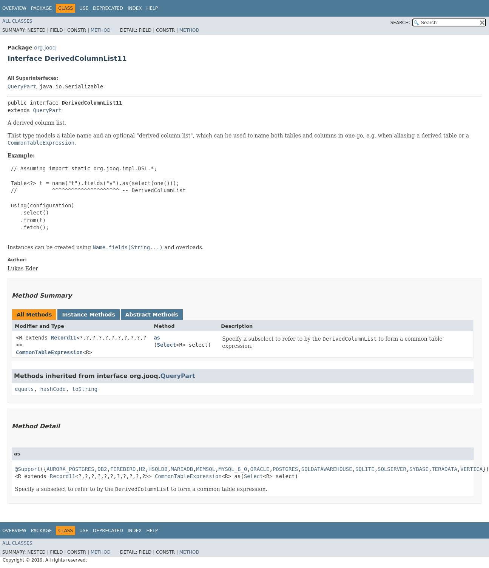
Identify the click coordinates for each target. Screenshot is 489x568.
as (157, 338)
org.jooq (45, 48)
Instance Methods (88, 315)
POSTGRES (285, 469)
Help (152, 8)
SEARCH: (400, 22)
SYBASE (419, 469)
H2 (142, 469)
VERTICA (471, 469)
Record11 (63, 338)
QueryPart (22, 86)
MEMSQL (206, 469)
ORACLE (260, 469)
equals (24, 389)
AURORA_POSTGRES (70, 469)
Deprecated (108, 8)
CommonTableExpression (49, 352)
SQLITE (365, 469)
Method (101, 30)
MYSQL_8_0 (233, 469)
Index (135, 8)
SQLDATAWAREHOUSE (326, 469)
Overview (14, 8)
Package (41, 8)
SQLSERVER (392, 469)
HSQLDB (158, 469)
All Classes (17, 21)
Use (83, 8)
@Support (27, 469)
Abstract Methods (151, 315)
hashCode (52, 389)
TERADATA (444, 469)
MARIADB (182, 469)
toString (84, 389)
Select (166, 345)
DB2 (102, 469)
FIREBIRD (123, 469)
